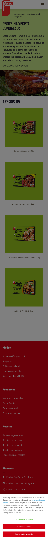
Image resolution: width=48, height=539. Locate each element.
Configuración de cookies (24, 519)
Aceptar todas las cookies (24, 534)
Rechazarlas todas (23, 527)
